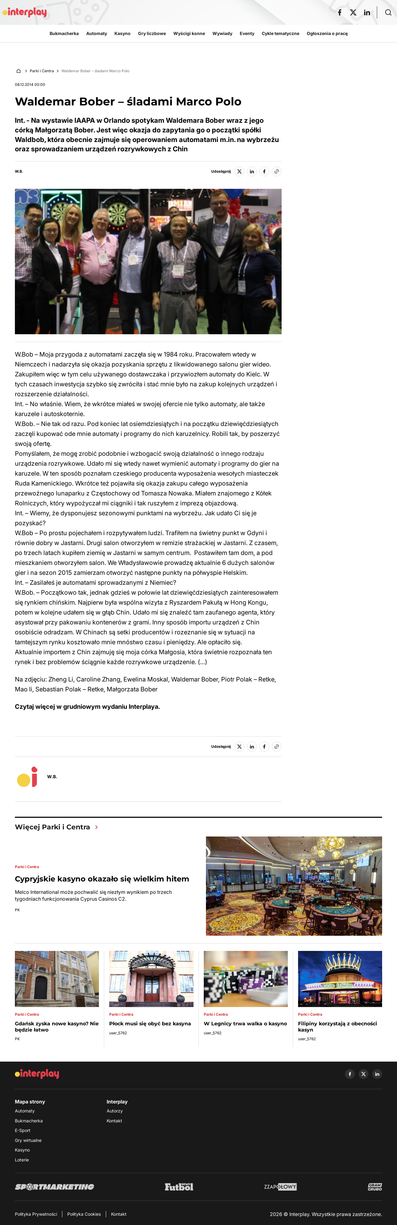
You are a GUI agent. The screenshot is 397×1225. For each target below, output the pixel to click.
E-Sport (22, 1130)
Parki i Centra (42, 71)
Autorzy (115, 1110)
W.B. (19, 171)
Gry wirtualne (28, 1140)
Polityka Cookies (84, 1214)
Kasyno (22, 1149)
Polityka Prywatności (36, 1214)
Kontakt (114, 1120)
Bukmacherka (29, 1120)
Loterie (22, 1159)
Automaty (25, 1110)
